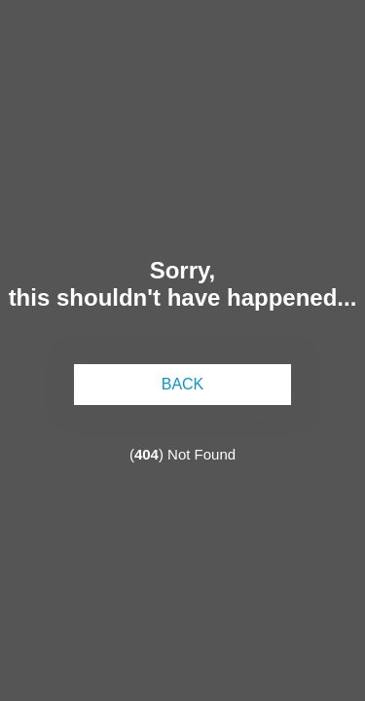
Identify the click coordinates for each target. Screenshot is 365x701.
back (183, 384)
